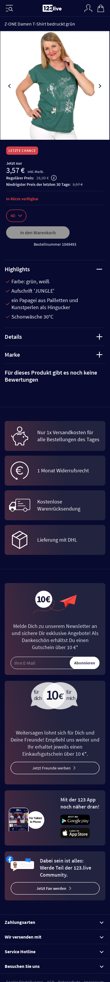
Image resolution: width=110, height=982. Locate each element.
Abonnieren (84, 663)
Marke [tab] (53, 354)
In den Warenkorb (38, 232)
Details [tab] (53, 336)
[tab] (55, 376)
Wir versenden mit (54, 937)
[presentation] (10, 86)
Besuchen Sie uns (54, 966)
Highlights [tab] (53, 269)
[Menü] (9, 8)
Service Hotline (54, 951)
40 (16, 215)
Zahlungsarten (54, 922)
